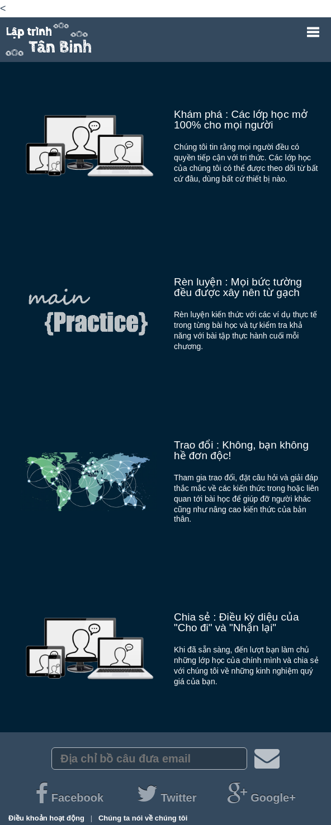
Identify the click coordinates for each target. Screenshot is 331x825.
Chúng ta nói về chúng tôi (142, 818)
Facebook (70, 797)
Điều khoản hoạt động (47, 818)
